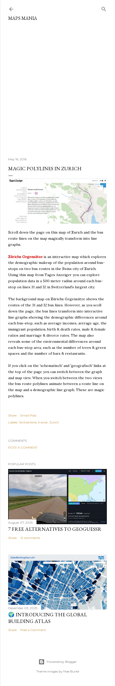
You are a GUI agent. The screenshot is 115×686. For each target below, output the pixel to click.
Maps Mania (22, 18)
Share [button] (12, 415)
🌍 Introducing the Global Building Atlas (47, 617)
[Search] (104, 8)
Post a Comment (22, 447)
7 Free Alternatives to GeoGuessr (54, 529)
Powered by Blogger (58, 662)
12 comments (30, 538)
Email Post (28, 415)
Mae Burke (71, 671)
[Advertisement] (57, 87)
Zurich (54, 422)
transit (43, 422)
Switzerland (27, 422)
